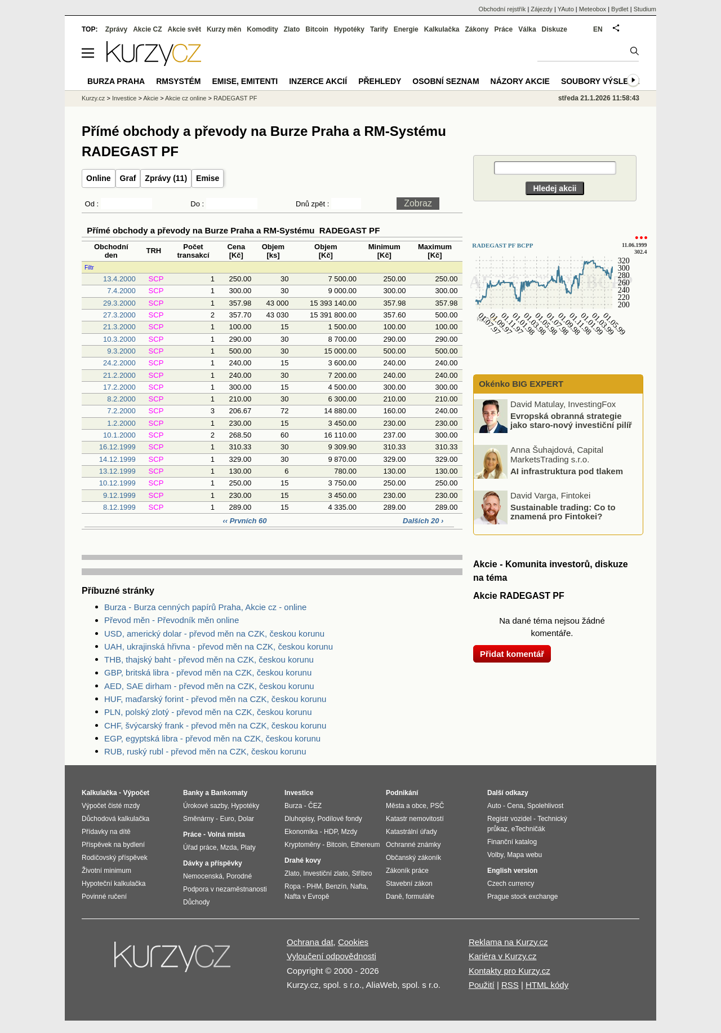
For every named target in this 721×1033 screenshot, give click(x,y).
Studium (645, 9)
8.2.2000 (121, 399)
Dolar (246, 819)
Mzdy (349, 832)
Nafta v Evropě (306, 896)
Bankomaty (229, 793)
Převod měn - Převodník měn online (171, 620)
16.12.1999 (117, 447)
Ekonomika (301, 832)
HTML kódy (547, 985)
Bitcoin (316, 29)
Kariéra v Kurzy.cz (503, 956)
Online (98, 178)
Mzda (228, 847)
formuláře (420, 896)
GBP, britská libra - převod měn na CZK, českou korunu (207, 672)
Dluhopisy (299, 819)
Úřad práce (199, 847)
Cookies (353, 942)
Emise (207, 178)
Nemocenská (202, 876)
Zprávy (116, 29)
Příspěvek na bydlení (113, 845)
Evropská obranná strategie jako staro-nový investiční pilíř (571, 420)
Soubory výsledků (603, 81)
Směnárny (198, 819)
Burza (293, 806)
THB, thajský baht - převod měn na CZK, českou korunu (209, 659)
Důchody (196, 902)
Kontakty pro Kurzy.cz (509, 970)
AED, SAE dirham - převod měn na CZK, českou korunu (209, 686)
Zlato (292, 29)
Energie (406, 29)
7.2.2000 (121, 411)
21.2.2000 (119, 375)
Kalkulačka (442, 29)
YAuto (566, 9)
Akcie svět (184, 29)
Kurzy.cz (93, 98)
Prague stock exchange (522, 896)
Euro (227, 819)
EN (598, 29)
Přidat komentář (512, 654)
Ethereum (365, 845)
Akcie (150, 98)
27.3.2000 (119, 315)
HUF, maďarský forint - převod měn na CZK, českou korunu (215, 699)
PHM (314, 886)
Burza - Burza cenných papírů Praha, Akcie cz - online (205, 607)
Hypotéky (349, 29)
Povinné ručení (104, 896)
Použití (482, 985)
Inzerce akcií (318, 81)
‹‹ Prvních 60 (245, 520)
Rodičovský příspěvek (115, 858)
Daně (394, 896)
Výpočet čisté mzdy (111, 806)
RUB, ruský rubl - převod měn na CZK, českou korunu (205, 751)
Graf (128, 178)
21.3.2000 (119, 327)
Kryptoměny (302, 845)
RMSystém (178, 81)
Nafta (358, 886)
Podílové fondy (339, 819)
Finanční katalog (512, 842)
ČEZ (315, 806)
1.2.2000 (121, 423)
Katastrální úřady (411, 832)
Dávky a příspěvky (212, 863)
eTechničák (528, 829)
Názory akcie (520, 81)
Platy (248, 847)
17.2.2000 (119, 387)
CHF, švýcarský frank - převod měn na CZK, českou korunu (215, 725)
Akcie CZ (147, 29)
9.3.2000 (121, 351)
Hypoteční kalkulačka (113, 884)
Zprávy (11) (166, 178)
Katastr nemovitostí (415, 819)
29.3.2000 (119, 303)
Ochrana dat (310, 942)
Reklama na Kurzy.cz (508, 942)
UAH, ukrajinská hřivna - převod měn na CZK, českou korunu (218, 646)
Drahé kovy (302, 860)
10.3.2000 (119, 339)
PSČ (437, 806)
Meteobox (592, 9)
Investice (124, 98)
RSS (510, 985)
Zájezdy (542, 9)
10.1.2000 (119, 435)
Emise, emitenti (245, 81)
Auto (494, 806)
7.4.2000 (121, 290)
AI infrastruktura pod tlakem (566, 470)
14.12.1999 (117, 459)
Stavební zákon (409, 884)
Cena (515, 806)
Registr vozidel (509, 819)
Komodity (262, 29)
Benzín (336, 886)
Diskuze (554, 29)
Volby (495, 855)
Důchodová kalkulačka (115, 819)
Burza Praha (116, 81)
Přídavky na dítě (106, 832)
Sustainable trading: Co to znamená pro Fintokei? (563, 511)
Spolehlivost (545, 806)
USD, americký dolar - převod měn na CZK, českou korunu (214, 633)
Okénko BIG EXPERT (520, 384)
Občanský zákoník (413, 858)
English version (512, 871)
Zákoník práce (407, 871)
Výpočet (136, 793)
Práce (504, 29)
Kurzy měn (224, 29)
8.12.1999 (119, 507)
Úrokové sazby (205, 806)
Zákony (476, 29)
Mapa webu (524, 855)
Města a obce (406, 806)
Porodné (239, 876)
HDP (330, 832)
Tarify (379, 29)
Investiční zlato (325, 873)
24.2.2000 (119, 363)
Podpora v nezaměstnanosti (225, 889)
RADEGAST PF (235, 98)
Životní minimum (106, 871)
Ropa (292, 886)
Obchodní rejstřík (502, 9)
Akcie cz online (185, 98)
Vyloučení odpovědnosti (331, 956)
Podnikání (402, 793)
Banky (193, 793)
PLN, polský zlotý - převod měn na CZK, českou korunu (208, 712)
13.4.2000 (119, 279)
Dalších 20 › (423, 520)
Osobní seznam (445, 81)
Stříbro (361, 873)
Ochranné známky (413, 845)
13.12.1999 (117, 471)
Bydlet (620, 9)
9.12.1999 (119, 495)
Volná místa (225, 834)
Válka (527, 29)
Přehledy (379, 81)
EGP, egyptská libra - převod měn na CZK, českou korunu (212, 738)
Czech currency (510, 884)
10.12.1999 (117, 483)
